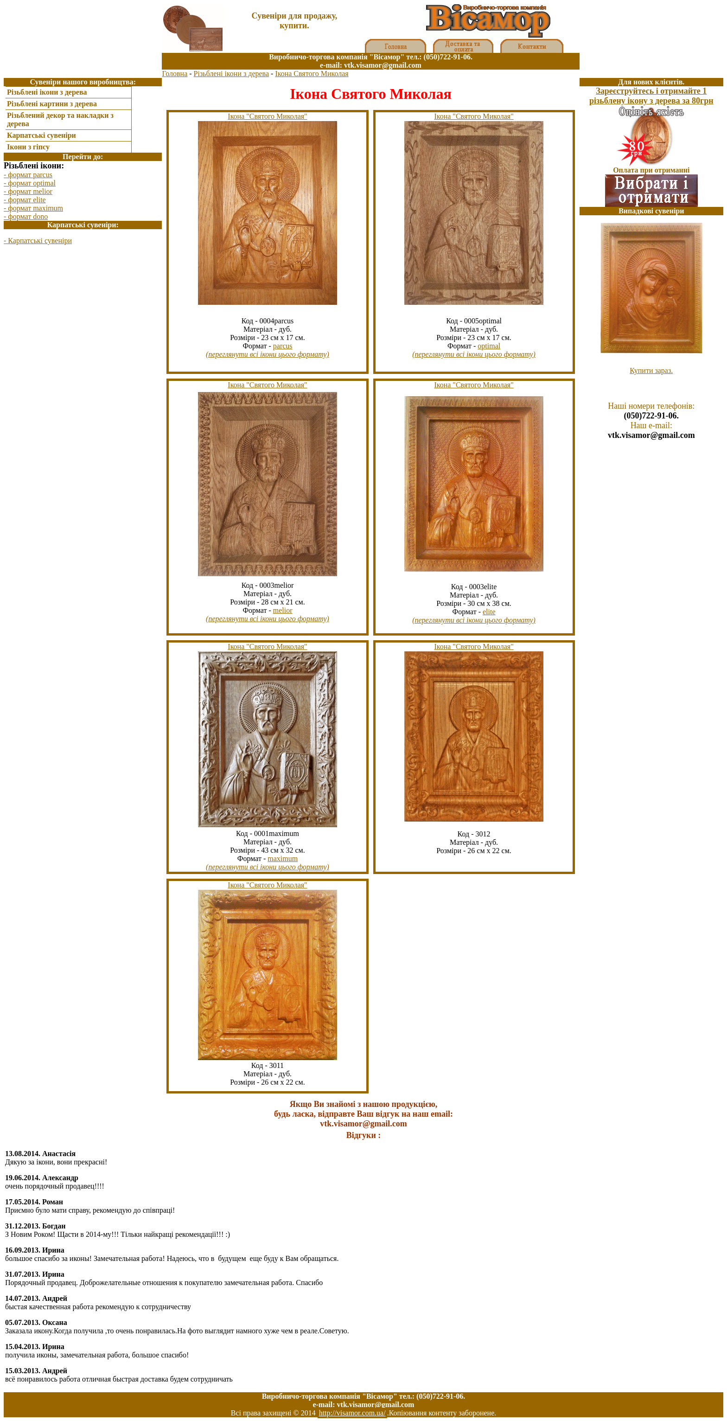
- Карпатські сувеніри (38, 240)
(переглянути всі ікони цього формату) (267, 354)
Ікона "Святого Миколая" (267, 116)
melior (283, 610)
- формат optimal (30, 183)
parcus (283, 346)
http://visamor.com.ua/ (352, 1413)
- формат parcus (28, 175)
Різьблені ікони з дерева (231, 73)
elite (489, 612)
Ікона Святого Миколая (311, 73)
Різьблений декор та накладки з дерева (60, 119)
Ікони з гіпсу (28, 147)
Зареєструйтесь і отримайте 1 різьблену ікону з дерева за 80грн (651, 95)
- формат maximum (33, 208)
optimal (489, 346)
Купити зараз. (651, 370)
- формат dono (26, 216)
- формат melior (28, 191)
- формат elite (25, 200)
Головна (174, 73)
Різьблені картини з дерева (52, 104)
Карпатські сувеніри (41, 135)
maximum (283, 858)
